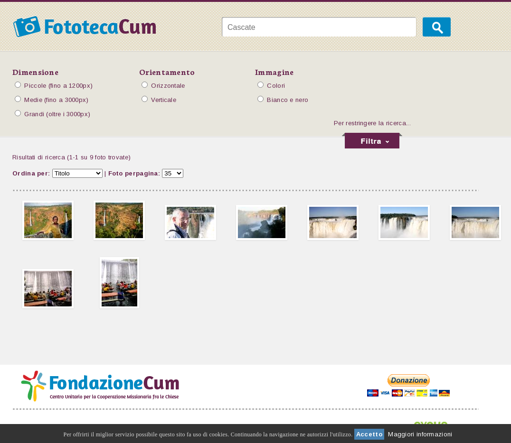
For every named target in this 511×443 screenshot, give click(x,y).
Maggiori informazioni (420, 434)
